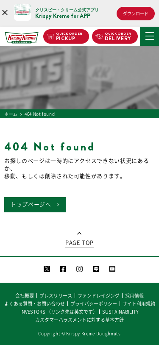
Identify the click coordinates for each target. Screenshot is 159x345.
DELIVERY (118, 36)
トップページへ (31, 204)
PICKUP (69, 36)
